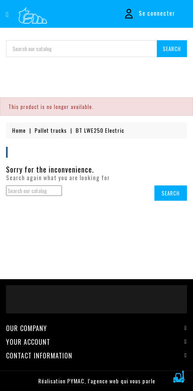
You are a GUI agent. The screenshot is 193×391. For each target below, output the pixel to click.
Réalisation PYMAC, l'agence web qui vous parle (96, 381)
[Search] (96, 48)
